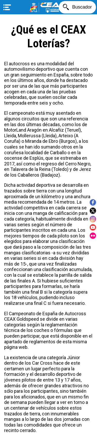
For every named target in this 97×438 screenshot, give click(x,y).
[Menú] (7, 7)
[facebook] (93, 202)
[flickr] (93, 236)
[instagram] (93, 219)
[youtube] (93, 227)
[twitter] (93, 211)
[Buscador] (77, 7)
